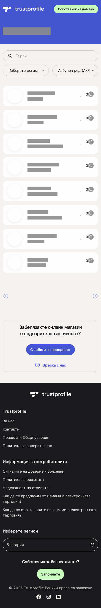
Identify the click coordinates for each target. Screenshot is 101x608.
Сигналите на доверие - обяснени (33, 471)
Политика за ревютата (23, 479)
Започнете (50, 574)
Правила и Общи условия (26, 437)
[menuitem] (50, 421)
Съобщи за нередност (50, 349)
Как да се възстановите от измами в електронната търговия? (49, 512)
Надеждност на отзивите (26, 487)
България (50, 544)
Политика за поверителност (28, 445)
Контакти (11, 429)
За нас (8, 421)
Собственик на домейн (76, 9)
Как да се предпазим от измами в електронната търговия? (46, 499)
